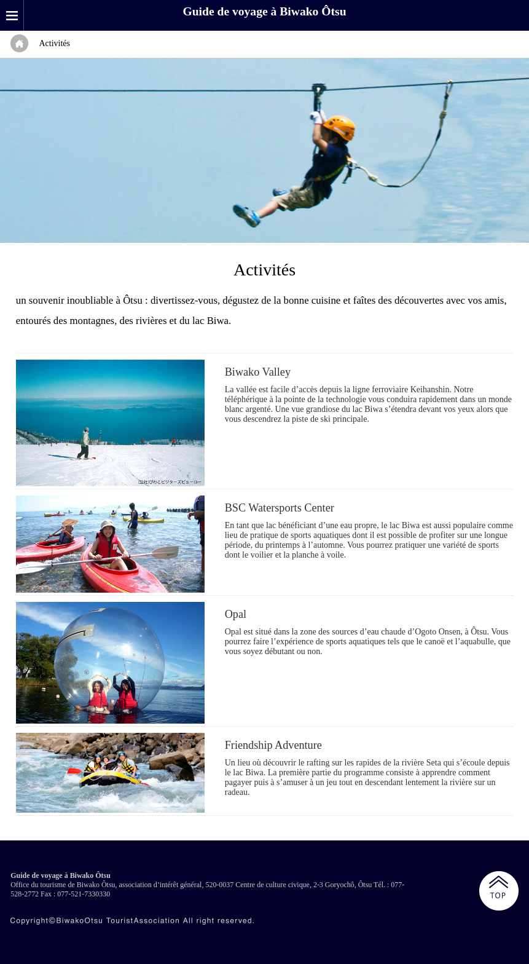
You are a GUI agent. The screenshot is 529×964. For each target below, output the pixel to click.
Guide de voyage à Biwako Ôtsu (264, 11)
